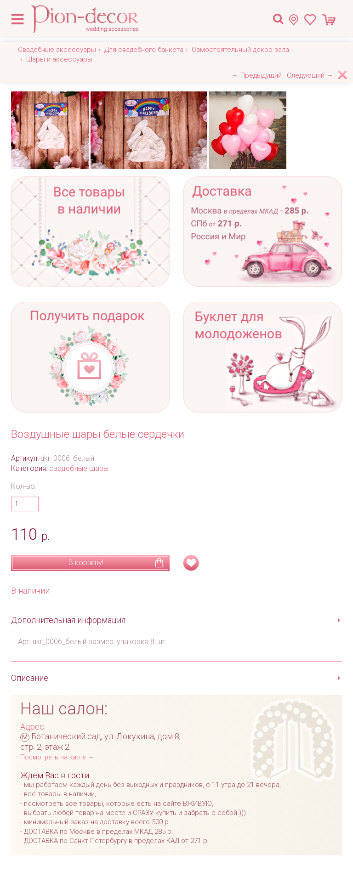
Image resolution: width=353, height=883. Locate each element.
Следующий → (310, 75)
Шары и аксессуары (59, 59)
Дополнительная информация (68, 620)
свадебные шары (78, 468)
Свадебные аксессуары (57, 49)
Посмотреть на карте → (57, 757)
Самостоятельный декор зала (240, 49)
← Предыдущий (257, 75)
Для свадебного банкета (143, 49)
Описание (29, 678)
